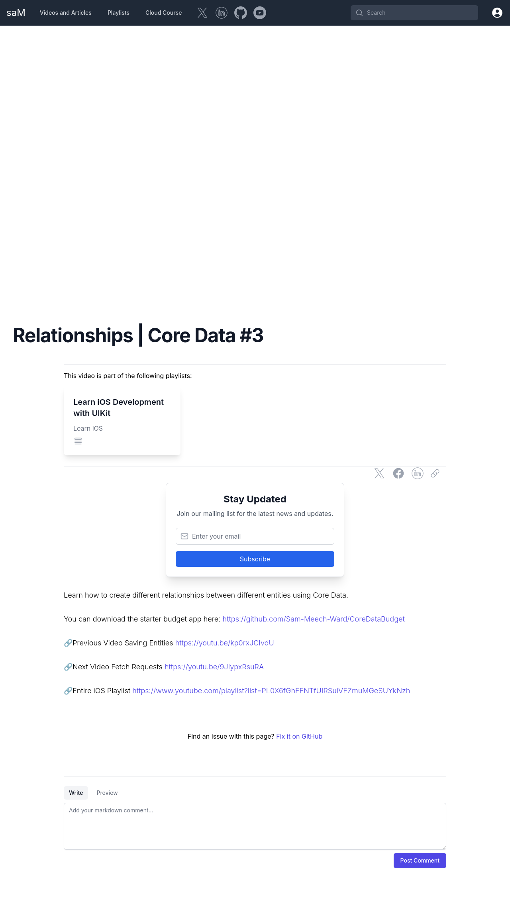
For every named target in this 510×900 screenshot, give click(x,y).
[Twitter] (202, 12)
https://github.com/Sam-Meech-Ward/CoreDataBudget (313, 619)
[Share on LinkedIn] (417, 473)
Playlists (118, 12)
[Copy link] (436, 473)
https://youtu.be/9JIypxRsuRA (214, 667)
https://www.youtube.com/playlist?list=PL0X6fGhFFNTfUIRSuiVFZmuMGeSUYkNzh (271, 690)
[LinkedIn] (221, 12)
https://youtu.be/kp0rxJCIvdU (224, 643)
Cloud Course (163, 12)
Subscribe (255, 559)
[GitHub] (240, 12)
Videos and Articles (66, 12)
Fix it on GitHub (299, 736)
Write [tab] (76, 792)
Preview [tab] (107, 792)
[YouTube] (259, 12)
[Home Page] (16, 12)
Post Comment (419, 860)
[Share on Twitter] (379, 473)
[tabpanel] (255, 826)
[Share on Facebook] (398, 473)
